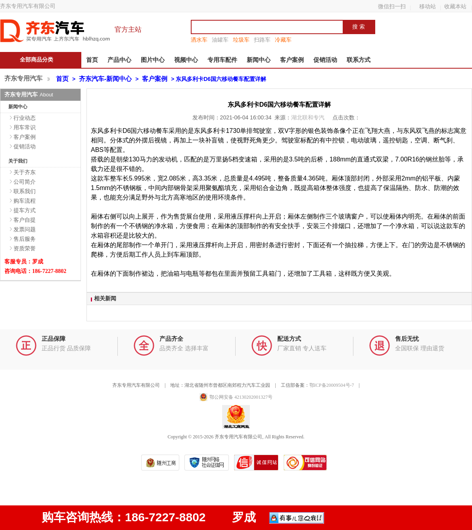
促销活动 (325, 60)
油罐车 (220, 39)
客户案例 (292, 60)
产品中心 (119, 60)
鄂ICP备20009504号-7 (331, 385)
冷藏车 (283, 39)
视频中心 (186, 60)
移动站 (427, 6)
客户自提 (24, 220)
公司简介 (24, 182)
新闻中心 (259, 60)
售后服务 (24, 239)
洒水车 (199, 39)
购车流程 (24, 201)
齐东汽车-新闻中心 (105, 78)
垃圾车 (241, 39)
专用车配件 (222, 60)
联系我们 (24, 191)
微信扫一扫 (392, 6)
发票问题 (24, 229)
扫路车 (262, 39)
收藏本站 (455, 6)
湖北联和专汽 (308, 117)
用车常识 (24, 127)
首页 (92, 60)
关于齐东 (24, 172)
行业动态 (24, 118)
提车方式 (24, 210)
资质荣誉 (24, 248)
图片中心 (153, 60)
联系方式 (358, 60)
